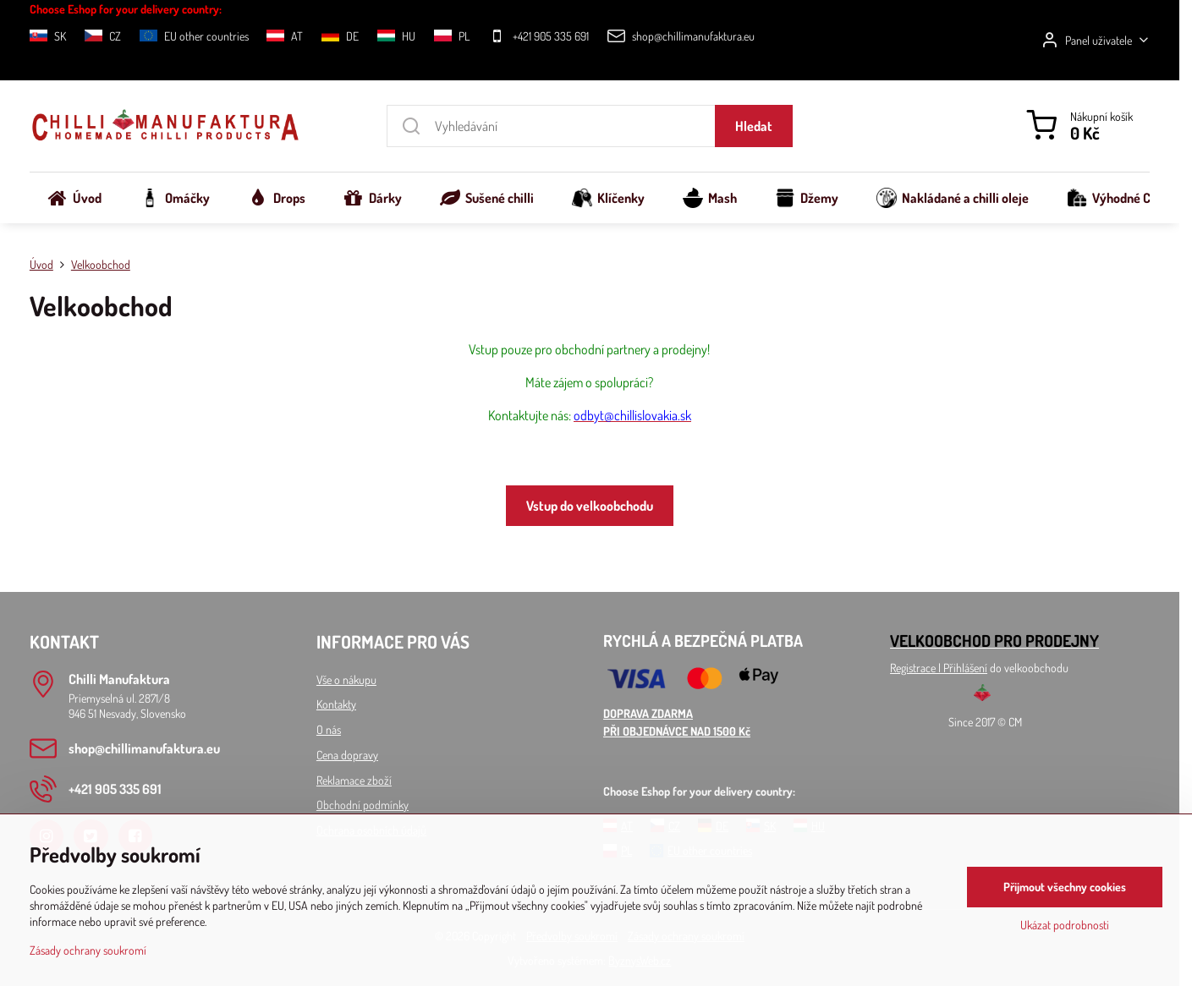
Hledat (753, 126)
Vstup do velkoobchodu (589, 505)
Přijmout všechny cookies (1064, 886)
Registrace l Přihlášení (938, 667)
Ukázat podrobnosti (1064, 925)
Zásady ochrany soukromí (88, 950)
